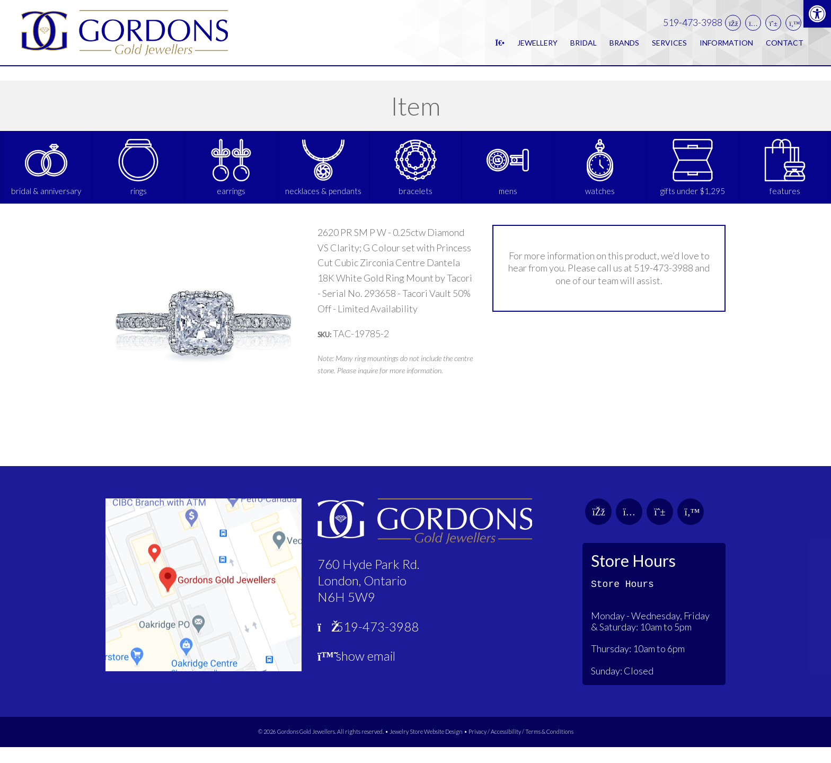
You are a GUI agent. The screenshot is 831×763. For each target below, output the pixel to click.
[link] (817, 14)
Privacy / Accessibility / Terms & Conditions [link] (520, 747)
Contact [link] (784, 49)
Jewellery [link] (537, 49)
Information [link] (726, 49)
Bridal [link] (583, 49)
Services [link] (669, 49)
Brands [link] (624, 49)
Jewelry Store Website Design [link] (426, 747)
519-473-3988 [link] (692, 30)
